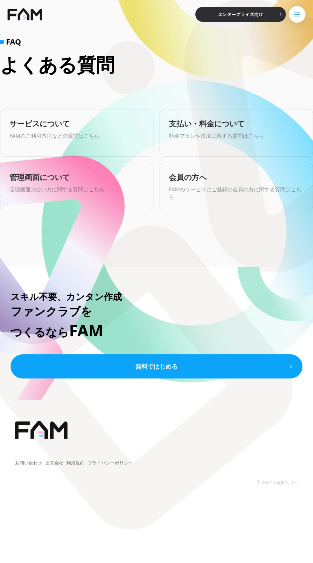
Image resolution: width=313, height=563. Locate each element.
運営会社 (54, 463)
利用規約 (75, 463)
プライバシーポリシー (110, 463)
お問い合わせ (28, 463)
